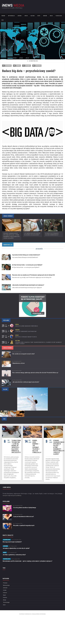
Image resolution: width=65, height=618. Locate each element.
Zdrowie (20, 15)
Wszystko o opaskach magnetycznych (26, 337)
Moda (51, 15)
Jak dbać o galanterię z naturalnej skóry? (14, 554)
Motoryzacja (11, 15)
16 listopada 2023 (16, 539)
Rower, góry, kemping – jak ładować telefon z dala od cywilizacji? (36, 446)
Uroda (26, 15)
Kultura (32, 15)
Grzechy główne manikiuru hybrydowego (26, 326)
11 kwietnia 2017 (12, 552)
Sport (38, 15)
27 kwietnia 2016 (17, 523)
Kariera (45, 15)
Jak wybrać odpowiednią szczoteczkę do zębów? (16, 548)
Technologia (59, 15)
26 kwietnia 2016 (17, 514)
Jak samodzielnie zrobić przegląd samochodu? (25, 382)
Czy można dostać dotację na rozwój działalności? (26, 255)
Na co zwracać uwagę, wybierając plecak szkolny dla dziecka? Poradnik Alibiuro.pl (35, 372)
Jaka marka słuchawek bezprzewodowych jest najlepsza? (28, 285)
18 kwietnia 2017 (16, 361)
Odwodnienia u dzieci (18, 363)
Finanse (3, 15)
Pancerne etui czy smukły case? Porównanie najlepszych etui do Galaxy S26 (33, 275)
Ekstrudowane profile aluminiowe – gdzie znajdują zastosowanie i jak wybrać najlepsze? (27, 561)
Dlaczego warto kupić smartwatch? (12, 542)
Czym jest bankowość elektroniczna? (26, 331)
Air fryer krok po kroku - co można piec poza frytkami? (27, 265)
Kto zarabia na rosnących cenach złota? (23, 354)
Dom (2, 20)
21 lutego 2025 (16, 558)
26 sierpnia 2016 (16, 351)
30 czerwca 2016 (17, 380)
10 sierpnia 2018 (16, 370)
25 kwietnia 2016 (17, 505)
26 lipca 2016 (13, 546)
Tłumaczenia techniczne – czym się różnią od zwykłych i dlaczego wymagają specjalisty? (16, 446)
